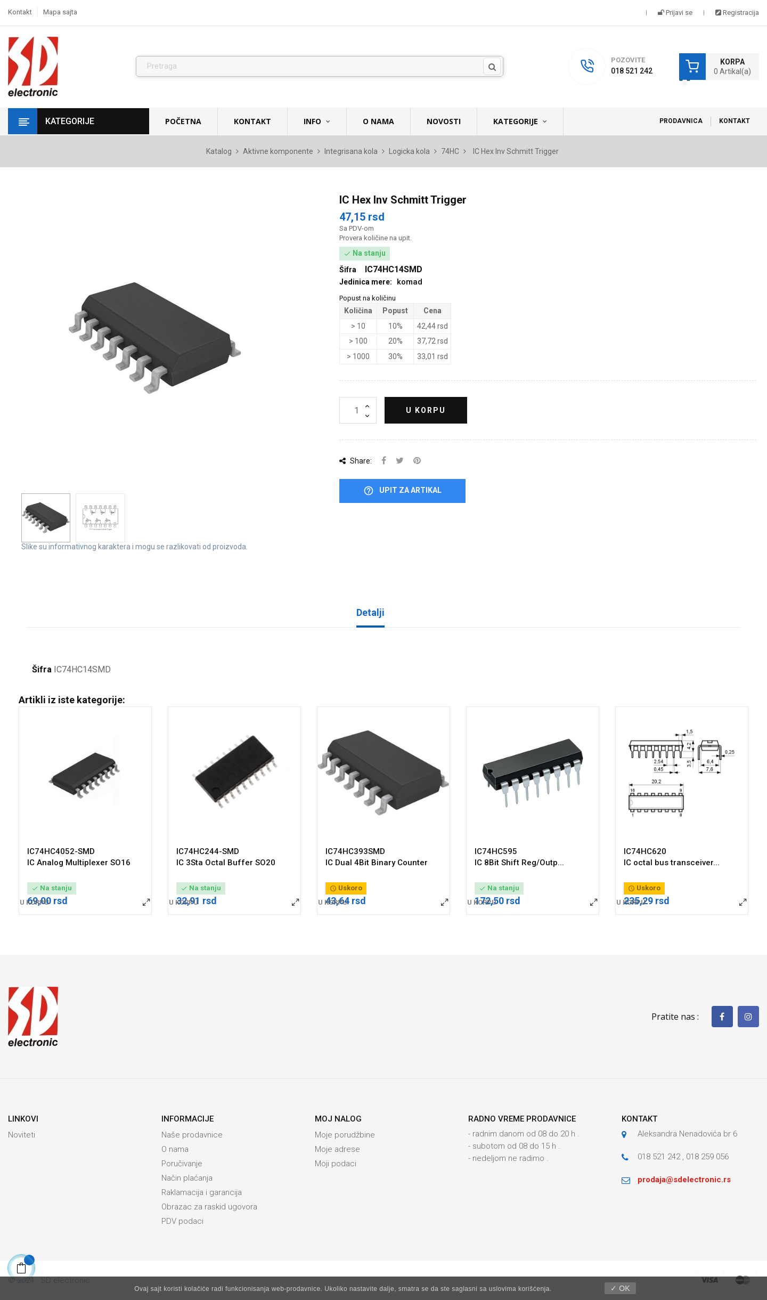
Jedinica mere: (365, 282)
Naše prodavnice (192, 1135)
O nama (175, 1149)
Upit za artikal (402, 491)
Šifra (42, 670)
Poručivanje (181, 1163)
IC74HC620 (645, 851)
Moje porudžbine (345, 1135)
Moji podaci (335, 1163)
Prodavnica (681, 121)
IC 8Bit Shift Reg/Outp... (519, 862)
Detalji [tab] (370, 612)
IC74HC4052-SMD (61, 851)
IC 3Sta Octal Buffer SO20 (225, 862)
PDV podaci (182, 1221)
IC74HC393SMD (355, 851)
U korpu (426, 410)
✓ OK (620, 1288)
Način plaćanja (187, 1178)
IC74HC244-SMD (207, 851)
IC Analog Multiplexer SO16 (78, 862)
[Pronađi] (319, 66)
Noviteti (21, 1135)
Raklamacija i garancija (201, 1192)
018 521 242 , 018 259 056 (683, 1156)
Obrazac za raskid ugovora (209, 1207)
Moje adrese (337, 1149)
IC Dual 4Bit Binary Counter (376, 862)
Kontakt (20, 12)
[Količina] (358, 410)
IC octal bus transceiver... (672, 862)
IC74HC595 (496, 851)
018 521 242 (631, 71)
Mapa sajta (60, 12)
